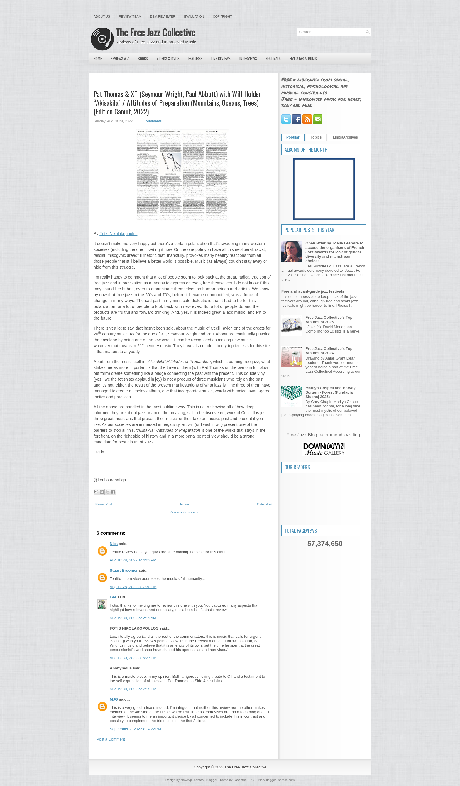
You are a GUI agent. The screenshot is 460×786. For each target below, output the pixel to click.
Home (98, 58)
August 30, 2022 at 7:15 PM (133, 689)
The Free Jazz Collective (155, 32)
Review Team (130, 16)
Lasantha (240, 780)
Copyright (222, 16)
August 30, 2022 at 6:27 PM (133, 658)
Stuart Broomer (124, 570)
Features (195, 58)
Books (143, 58)
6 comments (152, 121)
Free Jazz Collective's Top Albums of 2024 (328, 350)
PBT (253, 780)
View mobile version (184, 512)
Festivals (273, 58)
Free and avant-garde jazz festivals (312, 291)
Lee (113, 597)
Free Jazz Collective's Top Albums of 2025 (328, 319)
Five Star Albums (303, 58)
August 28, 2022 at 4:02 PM (133, 560)
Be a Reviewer (162, 16)
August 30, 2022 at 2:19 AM (133, 618)
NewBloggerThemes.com (276, 780)
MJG (114, 699)
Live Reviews (221, 58)
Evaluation (194, 16)
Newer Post (103, 504)
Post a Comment (111, 739)
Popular (293, 137)
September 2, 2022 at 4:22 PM (135, 729)
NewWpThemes (192, 780)
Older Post (264, 504)
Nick (114, 544)
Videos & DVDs (168, 58)
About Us (102, 16)
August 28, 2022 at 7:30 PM (133, 587)
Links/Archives (345, 137)
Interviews (248, 58)
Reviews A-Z (120, 58)
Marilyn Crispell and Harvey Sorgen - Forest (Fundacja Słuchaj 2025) (330, 392)
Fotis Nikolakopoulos (118, 233)
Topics (316, 137)
